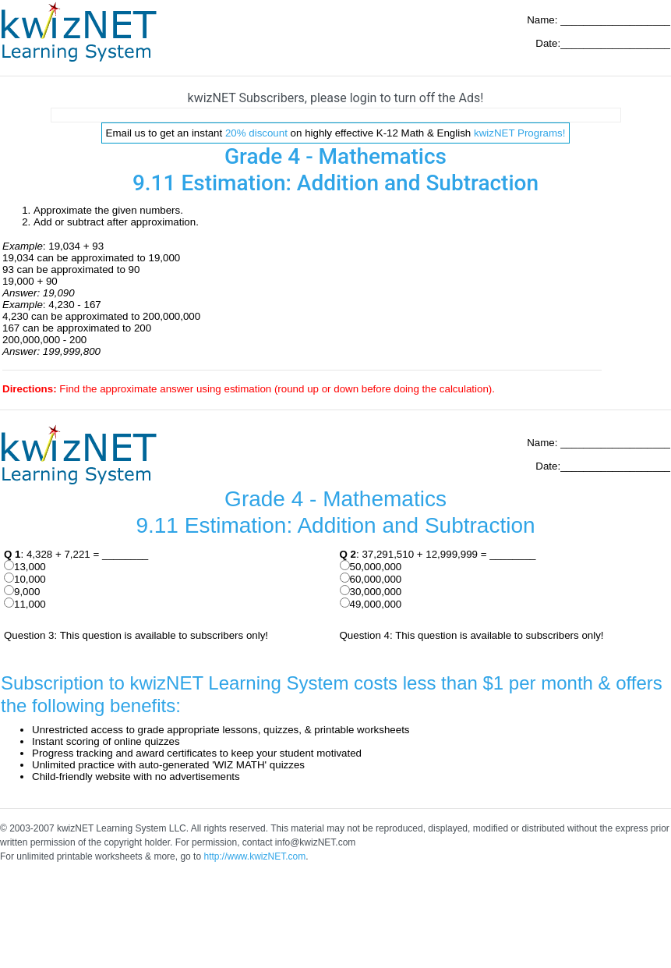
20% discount (256, 133)
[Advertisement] (336, 115)
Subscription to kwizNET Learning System (174, 682)
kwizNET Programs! (520, 133)
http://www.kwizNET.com (254, 856)
